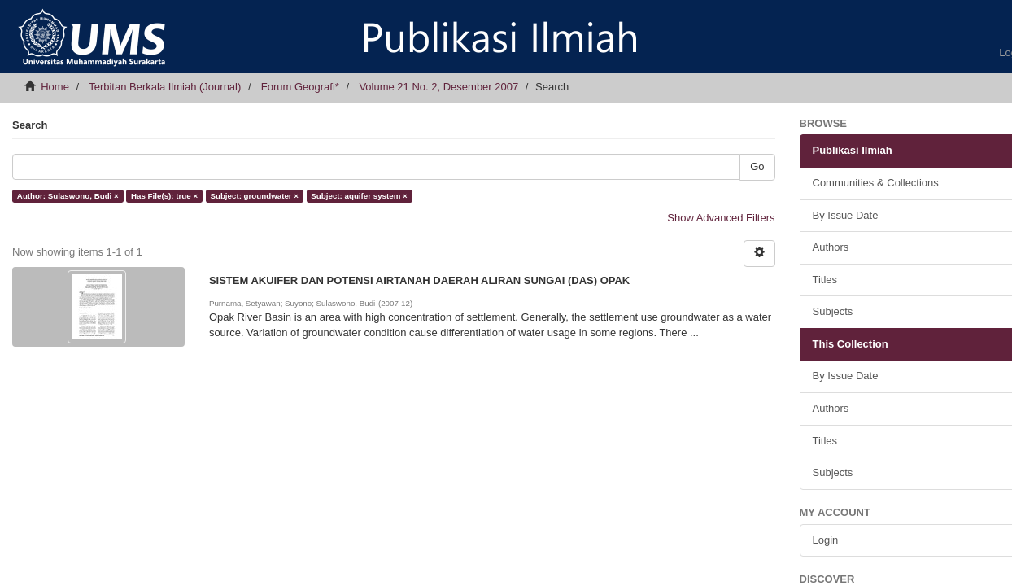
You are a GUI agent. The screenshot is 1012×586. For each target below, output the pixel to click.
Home (55, 87)
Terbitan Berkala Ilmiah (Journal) (165, 87)
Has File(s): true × (164, 195)
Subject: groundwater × (254, 195)
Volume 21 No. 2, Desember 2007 (438, 87)
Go (757, 166)
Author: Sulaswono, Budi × (68, 195)
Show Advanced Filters (720, 218)
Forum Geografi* (300, 87)
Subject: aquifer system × (359, 195)
